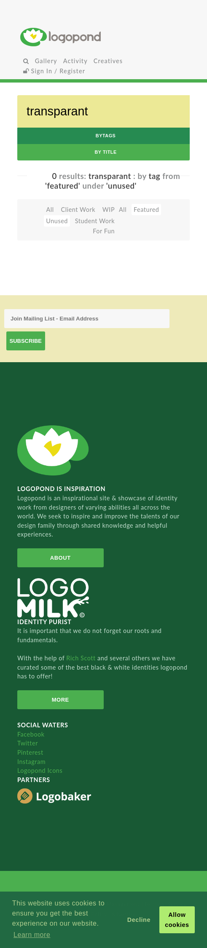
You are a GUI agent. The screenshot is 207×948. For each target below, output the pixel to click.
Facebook (31, 734)
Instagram (31, 761)
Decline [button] (139, 919)
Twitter (27, 743)
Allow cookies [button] (177, 919)
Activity (75, 60)
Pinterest (30, 752)
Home (103, 36)
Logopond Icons (39, 770)
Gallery (46, 60)
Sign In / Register (54, 71)
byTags (106, 135)
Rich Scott (81, 658)
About (60, 558)
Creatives (108, 60)
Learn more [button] (31, 934)
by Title (105, 152)
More (60, 700)
